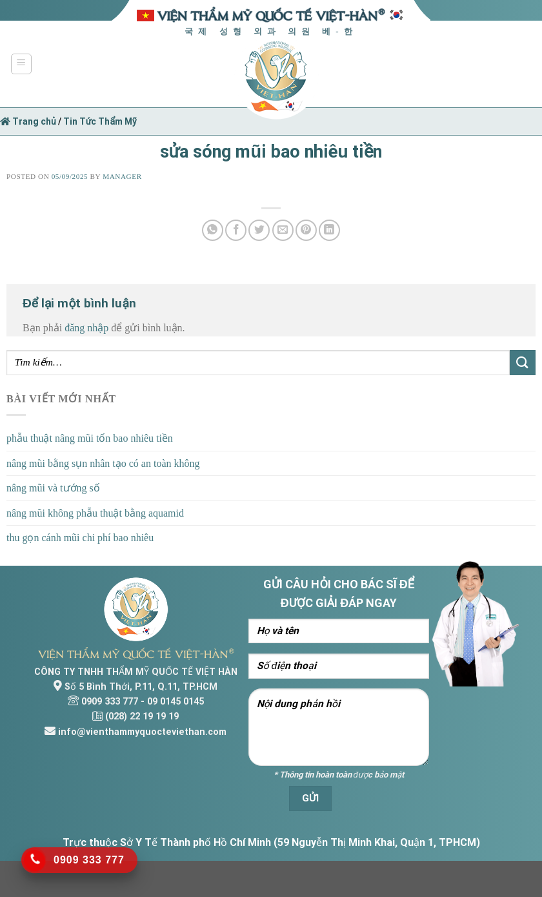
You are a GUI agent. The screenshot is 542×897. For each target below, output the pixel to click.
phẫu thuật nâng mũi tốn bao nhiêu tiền (89, 438)
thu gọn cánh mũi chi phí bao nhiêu (80, 537)
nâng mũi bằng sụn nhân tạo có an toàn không (103, 463)
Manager (122, 176)
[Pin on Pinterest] (306, 230)
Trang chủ (28, 121)
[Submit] (523, 362)
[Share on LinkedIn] (329, 230)
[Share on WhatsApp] (212, 230)
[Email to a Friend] (283, 230)
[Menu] (21, 64)
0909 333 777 (109, 701)
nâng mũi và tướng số (53, 487)
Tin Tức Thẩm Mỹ (100, 121)
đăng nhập (86, 327)
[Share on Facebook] (235, 230)
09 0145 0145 (175, 701)
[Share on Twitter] (259, 230)
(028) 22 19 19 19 (142, 716)
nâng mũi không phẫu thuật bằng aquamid (95, 513)
